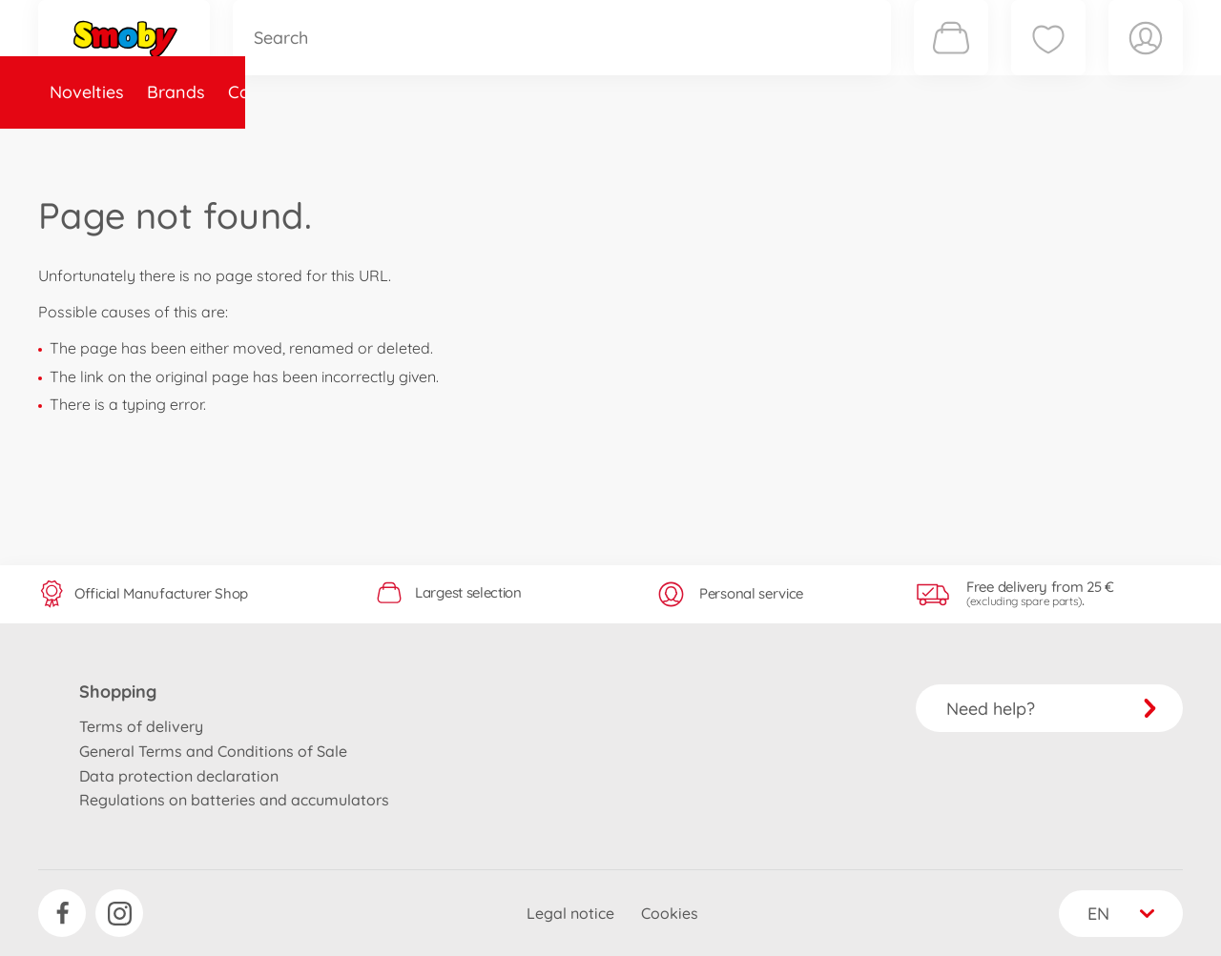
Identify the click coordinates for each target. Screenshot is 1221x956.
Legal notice (570, 913)
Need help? (1051, 709)
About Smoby (510, 146)
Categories (272, 146)
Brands (176, 146)
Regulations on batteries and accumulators (234, 799)
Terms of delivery (141, 726)
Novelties (87, 146)
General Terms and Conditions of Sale (213, 751)
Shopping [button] (117, 691)
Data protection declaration (179, 775)
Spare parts (386, 146)
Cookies (669, 913)
